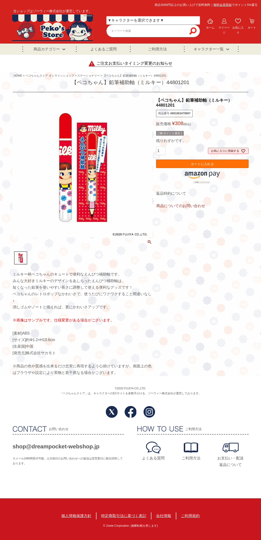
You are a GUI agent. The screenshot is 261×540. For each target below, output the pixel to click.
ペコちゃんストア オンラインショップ (49, 75)
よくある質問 (153, 458)
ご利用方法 (157, 49)
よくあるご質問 (103, 49)
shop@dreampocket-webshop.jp (56, 446)
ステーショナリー (88, 75)
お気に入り (238, 30)
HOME (18, 75)
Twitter (112, 412)
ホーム (210, 27)
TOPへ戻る (239, 506)
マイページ (224, 30)
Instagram (149, 412)
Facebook (130, 412)
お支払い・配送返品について (230, 461)
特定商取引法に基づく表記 (123, 516)
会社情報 (163, 516)
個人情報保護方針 (76, 516)
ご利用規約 (190, 516)
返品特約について (171, 193)
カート (252, 27)
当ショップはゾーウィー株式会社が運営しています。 (52, 11)
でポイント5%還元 (235, 5)
